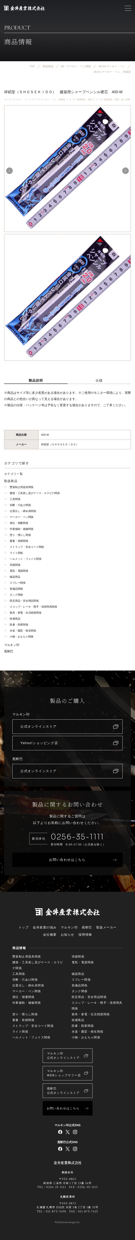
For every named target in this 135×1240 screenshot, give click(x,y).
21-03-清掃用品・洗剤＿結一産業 (113, 99)
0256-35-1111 (77, 836)
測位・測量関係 (16, 523)
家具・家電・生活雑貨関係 (22, 612)
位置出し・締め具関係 (20, 511)
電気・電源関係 (16, 570)
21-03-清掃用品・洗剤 (80, 99)
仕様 (99, 380)
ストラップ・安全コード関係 (24, 546)
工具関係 (12, 499)
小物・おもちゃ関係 (18, 636)
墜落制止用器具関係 (18, 487)
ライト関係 (13, 552)
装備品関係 (13, 588)
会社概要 (50, 934)
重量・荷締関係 (16, 540)
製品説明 (36, 380)
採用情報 (85, 934)
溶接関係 (12, 564)
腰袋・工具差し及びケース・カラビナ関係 (32, 493)
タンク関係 (13, 594)
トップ (24, 927)
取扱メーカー (106, 927)
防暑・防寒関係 (16, 624)
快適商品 (12, 618)
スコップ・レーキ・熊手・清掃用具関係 (30, 606)
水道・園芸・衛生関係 (20, 630)
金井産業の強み (45, 927)
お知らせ (67, 934)
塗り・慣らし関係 (17, 534)
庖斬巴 (8, 651)
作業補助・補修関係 (18, 529)
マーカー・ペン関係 (18, 517)
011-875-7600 (56, 1211)
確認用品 (12, 576)
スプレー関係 (15, 582)
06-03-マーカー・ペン (16, 99)
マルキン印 (11, 645)
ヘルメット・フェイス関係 (22, 558)
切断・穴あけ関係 (17, 505)
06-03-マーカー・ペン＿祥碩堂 (48, 99)
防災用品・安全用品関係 (21, 600)
